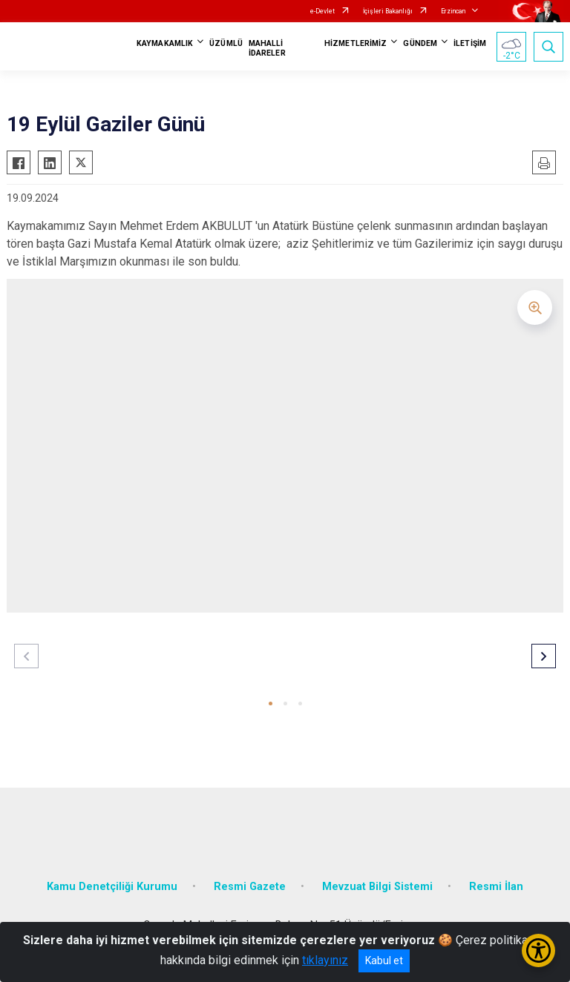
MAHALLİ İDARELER (267, 48)
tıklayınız (325, 960)
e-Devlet (322, 11)
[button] (270, 703)
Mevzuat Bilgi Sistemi (377, 886)
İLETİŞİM (469, 43)
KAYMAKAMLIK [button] (165, 43)
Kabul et (384, 960)
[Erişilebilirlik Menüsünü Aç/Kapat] (538, 950)
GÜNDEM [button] (420, 43)
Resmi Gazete (250, 886)
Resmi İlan (496, 886)
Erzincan (453, 11)
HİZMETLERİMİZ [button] (355, 43)
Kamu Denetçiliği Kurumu (112, 886)
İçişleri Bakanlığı (388, 11)
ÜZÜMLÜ (226, 43)
